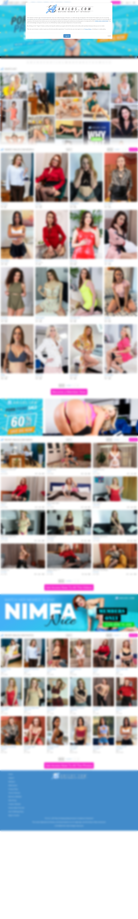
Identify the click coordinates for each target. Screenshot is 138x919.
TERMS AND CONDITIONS (101, 21)
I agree (67, 36)
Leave (109, 36)
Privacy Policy (87, 29)
